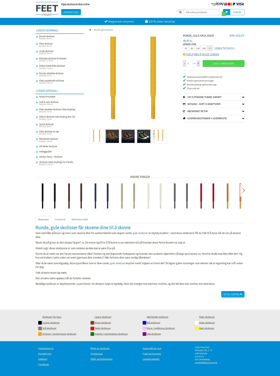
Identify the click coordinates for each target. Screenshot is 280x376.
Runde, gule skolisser (103, 29)
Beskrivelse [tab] (43, 219)
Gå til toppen (233, 294)
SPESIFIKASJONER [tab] (79, 219)
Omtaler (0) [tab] (60, 219)
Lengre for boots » (224, 48)
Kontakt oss (71, 12)
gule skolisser (140, 233)
